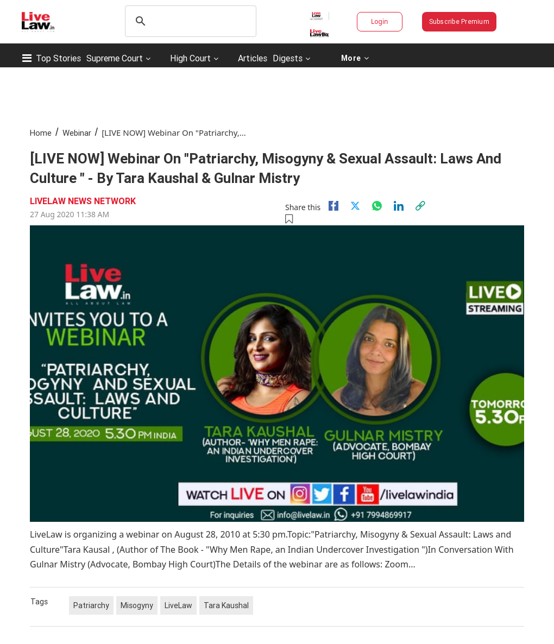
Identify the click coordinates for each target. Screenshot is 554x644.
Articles (252, 58)
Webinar (76, 133)
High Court (190, 58)
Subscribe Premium (459, 21)
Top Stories (58, 58)
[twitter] (355, 206)
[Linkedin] (399, 206)
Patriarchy (91, 605)
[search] (189, 21)
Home (41, 133)
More (355, 58)
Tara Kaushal (226, 605)
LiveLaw (178, 605)
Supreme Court (114, 58)
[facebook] (333, 206)
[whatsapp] (377, 206)
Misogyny (137, 605)
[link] (420, 206)
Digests (288, 58)
